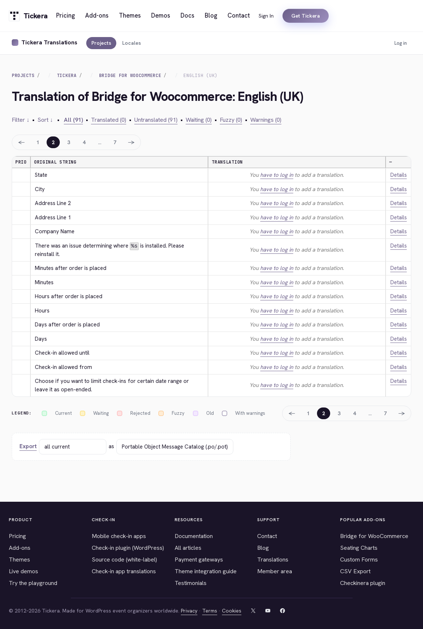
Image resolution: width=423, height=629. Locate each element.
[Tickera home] (28, 15)
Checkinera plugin (362, 582)
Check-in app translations (124, 571)
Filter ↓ (20, 120)
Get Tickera (305, 15)
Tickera (67, 75)
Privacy (189, 610)
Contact (267, 536)
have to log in (276, 175)
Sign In (266, 15)
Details (398, 175)
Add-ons (19, 547)
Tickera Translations (49, 42)
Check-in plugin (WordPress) (128, 547)
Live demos (23, 571)
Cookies (231, 610)
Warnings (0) (265, 120)
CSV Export (355, 571)
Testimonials (191, 582)
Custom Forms (359, 559)
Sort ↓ (45, 120)
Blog (263, 547)
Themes (19, 559)
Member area (274, 571)
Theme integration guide (206, 571)
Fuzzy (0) (231, 120)
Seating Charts (359, 547)
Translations (272, 559)
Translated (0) (108, 120)
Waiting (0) (199, 120)
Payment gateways (199, 559)
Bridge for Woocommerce (130, 75)
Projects (101, 43)
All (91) (73, 120)
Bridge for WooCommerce (374, 536)
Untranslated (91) (156, 120)
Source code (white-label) (124, 559)
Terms (209, 610)
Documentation (194, 536)
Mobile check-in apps (119, 536)
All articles (188, 547)
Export (28, 446)
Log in (400, 43)
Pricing (17, 536)
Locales (131, 43)
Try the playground (33, 582)
